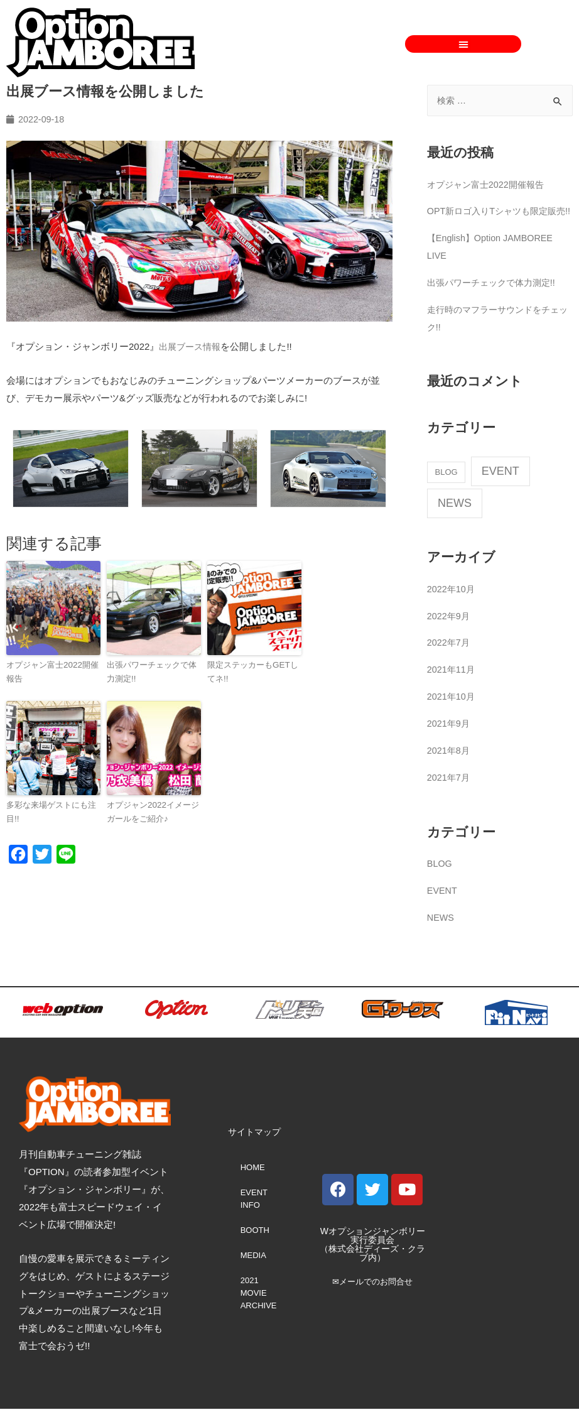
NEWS (441, 935)
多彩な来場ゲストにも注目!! (51, 811)
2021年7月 (449, 795)
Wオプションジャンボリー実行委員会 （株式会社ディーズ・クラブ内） (372, 1262)
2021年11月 (452, 687)
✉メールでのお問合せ (372, 1300)
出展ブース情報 (192, 347)
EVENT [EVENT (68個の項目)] (500, 489)
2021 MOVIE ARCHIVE (259, 1311)
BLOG (440, 881)
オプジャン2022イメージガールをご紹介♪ (152, 811)
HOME (253, 1185)
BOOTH (255, 1248)
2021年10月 (452, 714)
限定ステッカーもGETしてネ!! (252, 671)
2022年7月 (449, 660)
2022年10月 (452, 607)
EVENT (442, 908)
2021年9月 (449, 741)
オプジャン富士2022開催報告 (52, 671)
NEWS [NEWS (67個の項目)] (455, 521)
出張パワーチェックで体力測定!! (152, 671)
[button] (463, 44)
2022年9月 (449, 633)
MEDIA (253, 1273)
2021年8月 (449, 768)
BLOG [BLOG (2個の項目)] (446, 490)
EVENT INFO (254, 1217)
